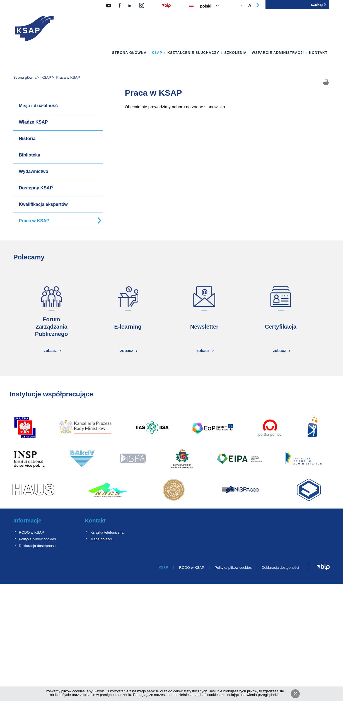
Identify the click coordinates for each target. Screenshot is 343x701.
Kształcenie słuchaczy (193, 53)
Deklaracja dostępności (37, 546)
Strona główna (129, 53)
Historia (27, 138)
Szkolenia (235, 53)
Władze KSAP (33, 122)
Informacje (27, 520)
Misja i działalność (38, 105)
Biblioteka (29, 155)
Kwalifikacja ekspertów (43, 204)
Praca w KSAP (34, 220)
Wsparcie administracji (278, 53)
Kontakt (318, 53)
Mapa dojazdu (102, 539)
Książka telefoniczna (107, 532)
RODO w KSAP (31, 532)
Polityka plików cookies (37, 539)
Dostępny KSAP (36, 188)
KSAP (157, 53)
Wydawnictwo (34, 171)
